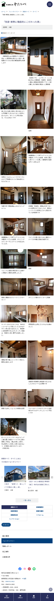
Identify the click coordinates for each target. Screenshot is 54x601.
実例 (34, 598)
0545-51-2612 (10, 581)
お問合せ (20, 598)
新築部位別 (14, 515)
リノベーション (14, 519)
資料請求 (6, 598)
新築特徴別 (14, 511)
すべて (7, 524)
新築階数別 (39, 507)
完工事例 (5, 551)
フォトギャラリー (8, 541)
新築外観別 (39, 511)
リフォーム (39, 515)
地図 (24, 578)
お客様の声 (6, 557)
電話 (47, 598)
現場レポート (7, 546)
